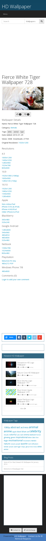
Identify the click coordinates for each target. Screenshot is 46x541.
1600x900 (6, 178)
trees (35, 447)
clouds (6, 435)
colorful (12, 434)
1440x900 (6, 193)
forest (38, 435)
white (10, 132)
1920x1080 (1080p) (10, 175)
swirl (15, 447)
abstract (15, 427)
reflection (34, 444)
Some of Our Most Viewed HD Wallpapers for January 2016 (21, 463)
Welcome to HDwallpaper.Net (13, 469)
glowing (7, 437)
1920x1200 (23, 142)
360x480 (5, 219)
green (13, 437)
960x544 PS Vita (9, 261)
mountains (27, 441)
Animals (14, 127)
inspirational (21, 437)
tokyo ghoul (25, 447)
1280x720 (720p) (9, 181)
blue (24, 431)
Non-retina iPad (8, 204)
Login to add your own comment (15, 279)
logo (6, 440)
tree (31, 447)
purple (18, 444)
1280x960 (6, 162)
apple (14, 432)
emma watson (30, 434)
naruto (33, 440)
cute (18, 435)
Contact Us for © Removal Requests (29, 537)
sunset (11, 447)
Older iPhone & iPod (10, 212)
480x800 (5, 237)
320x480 (5, 240)
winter (6, 449)
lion (37, 437)
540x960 (5, 232)
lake (33, 437)
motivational (15, 440)
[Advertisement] (23, 49)
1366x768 (6, 248)
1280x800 (6, 196)
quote (24, 443)
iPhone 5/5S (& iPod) (10, 206)
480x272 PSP (7, 263)
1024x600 (6, 250)
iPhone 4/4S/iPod (9, 209)
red (29, 444)
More (23, 409)
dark (21, 435)
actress (24, 427)
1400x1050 (7, 160)
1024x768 (6, 165)
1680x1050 (7, 191)
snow (6, 446)
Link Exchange (29, 530)
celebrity (35, 431)
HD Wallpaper (16, 6)
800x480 (5, 253)
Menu (6, 14)
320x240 (5, 222)
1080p (7, 427)
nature (7, 443)
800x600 (5, 168)
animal (16, 132)
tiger (22, 132)
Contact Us (15, 530)
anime (8, 431)
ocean (13, 444)
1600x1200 (7, 157)
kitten (30, 437)
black (19, 431)
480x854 (5, 235)
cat (27, 431)
